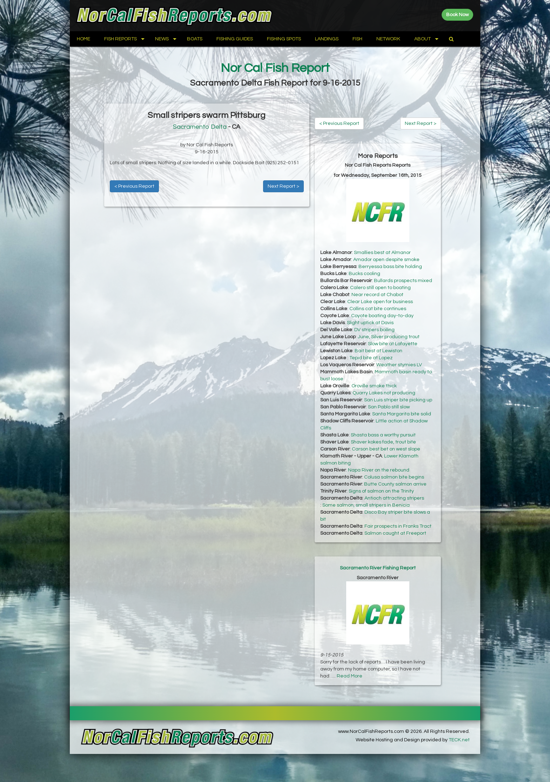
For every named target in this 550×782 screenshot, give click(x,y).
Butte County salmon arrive (395, 484)
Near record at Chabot (377, 294)
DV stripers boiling (374, 329)
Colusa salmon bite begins (394, 477)
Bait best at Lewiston (378, 350)
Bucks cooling (364, 273)
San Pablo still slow (389, 407)
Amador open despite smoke (386, 259)
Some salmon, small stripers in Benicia (366, 505)
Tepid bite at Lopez (371, 357)
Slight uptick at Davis (370, 322)
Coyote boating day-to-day (382, 315)
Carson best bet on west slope (386, 449)
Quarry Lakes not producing (384, 392)
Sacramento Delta (200, 126)
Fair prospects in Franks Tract (397, 526)
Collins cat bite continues (377, 308)
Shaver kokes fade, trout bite (383, 442)
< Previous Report (134, 186)
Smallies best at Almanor (382, 252)
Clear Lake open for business (380, 301)
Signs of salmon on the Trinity (381, 491)
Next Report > (283, 186)
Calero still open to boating (380, 287)
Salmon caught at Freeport (395, 533)
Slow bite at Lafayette (392, 343)
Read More (349, 676)
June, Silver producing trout (389, 336)
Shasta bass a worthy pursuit (383, 435)
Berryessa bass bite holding (390, 266)
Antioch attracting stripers (394, 498)
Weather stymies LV (399, 364)
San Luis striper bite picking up (398, 399)
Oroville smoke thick (374, 385)
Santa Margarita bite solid (401, 414)
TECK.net (459, 739)
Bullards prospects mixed (403, 280)
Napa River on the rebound (378, 470)
